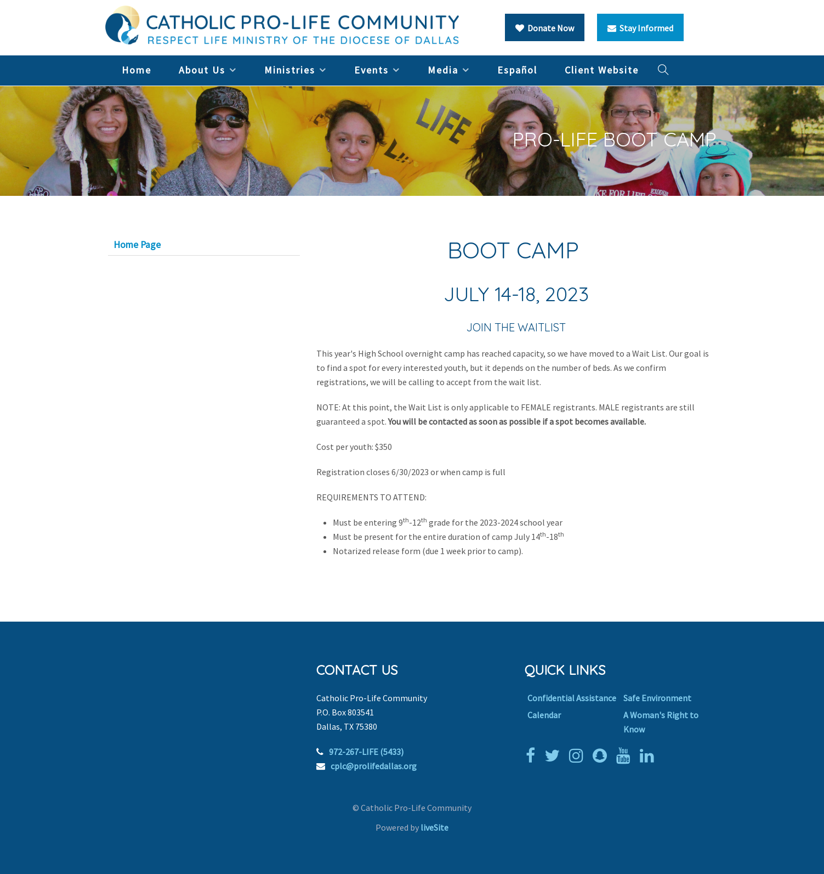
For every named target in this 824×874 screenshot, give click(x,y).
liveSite (434, 827)
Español (517, 70)
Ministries (289, 70)
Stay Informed (640, 27)
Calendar (544, 714)
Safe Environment (657, 697)
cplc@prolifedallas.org (374, 765)
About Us (202, 70)
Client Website (602, 70)
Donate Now (544, 27)
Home (136, 70)
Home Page (137, 245)
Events (371, 70)
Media (443, 70)
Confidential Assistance (571, 697)
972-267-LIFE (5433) (366, 751)
